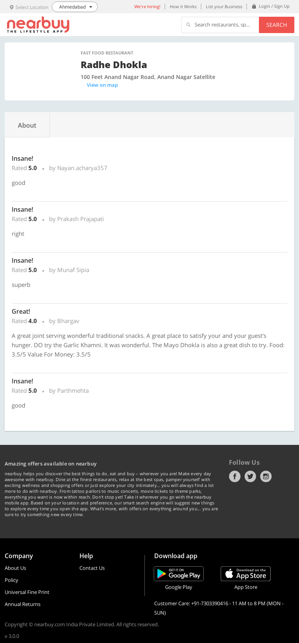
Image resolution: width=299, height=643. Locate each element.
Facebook (235, 476)
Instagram (266, 476)
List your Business (224, 6)
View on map (102, 84)
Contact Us (92, 567)
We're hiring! (147, 6)
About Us (15, 567)
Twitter (250, 476)
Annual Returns (22, 604)
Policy (11, 579)
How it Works (183, 6)
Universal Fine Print (27, 592)
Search (276, 24)
